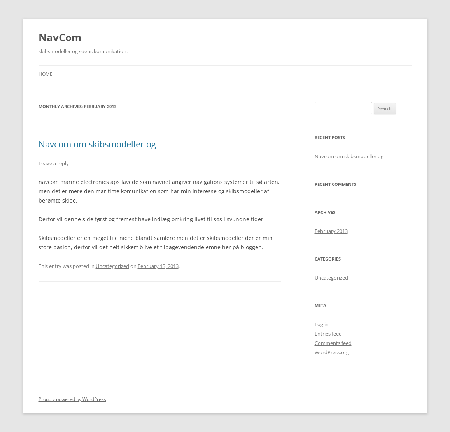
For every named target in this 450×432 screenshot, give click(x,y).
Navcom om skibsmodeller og (97, 144)
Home (46, 74)
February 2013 (331, 230)
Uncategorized (112, 265)
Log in (322, 324)
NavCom (60, 37)
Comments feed (333, 342)
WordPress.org (332, 352)
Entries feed (328, 333)
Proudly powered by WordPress (72, 399)
